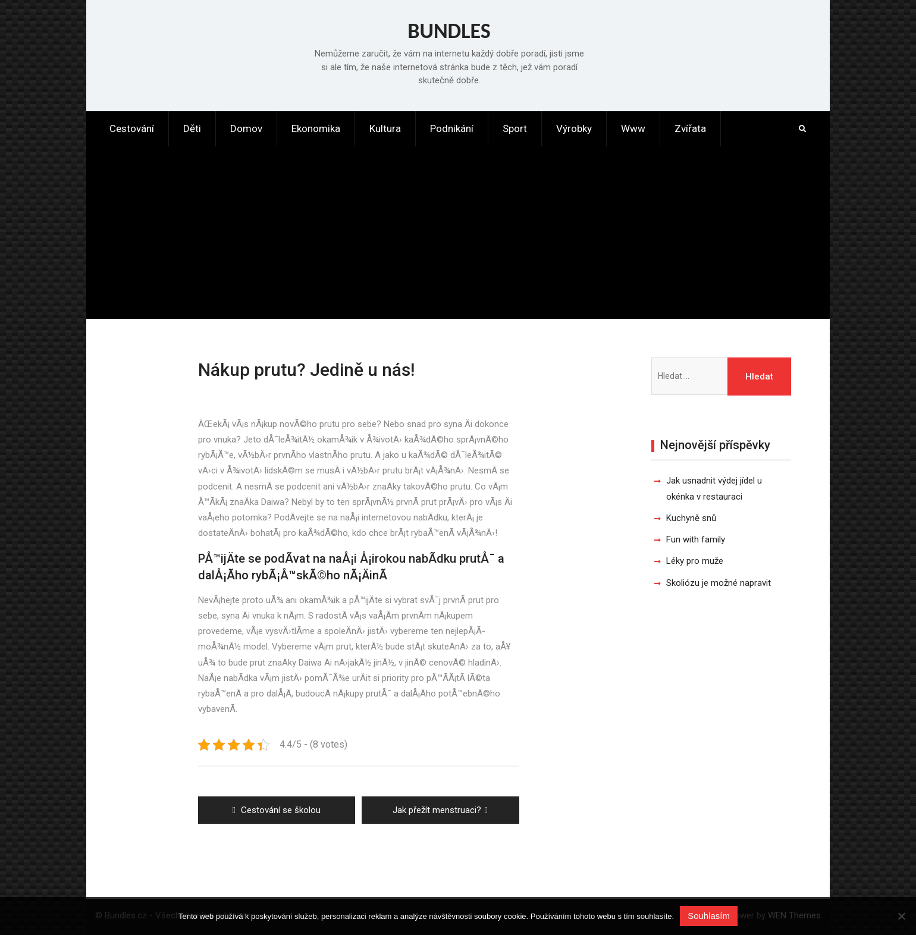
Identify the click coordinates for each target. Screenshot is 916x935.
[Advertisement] (458, 235)
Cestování (131, 128)
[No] (901, 916)
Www (633, 128)
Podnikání (451, 128)
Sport (515, 128)
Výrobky (574, 128)
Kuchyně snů (691, 518)
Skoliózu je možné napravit (718, 583)
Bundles (449, 31)
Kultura (385, 128)
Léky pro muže (694, 561)
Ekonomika (315, 128)
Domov (246, 128)
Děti (192, 128)
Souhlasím (709, 916)
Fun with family (695, 539)
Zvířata (690, 128)
